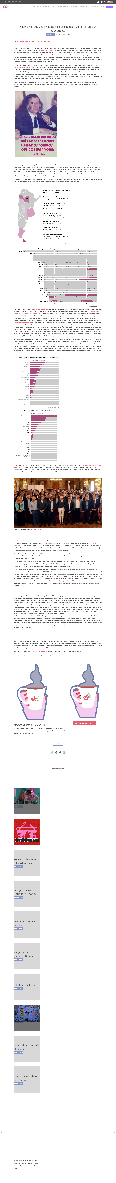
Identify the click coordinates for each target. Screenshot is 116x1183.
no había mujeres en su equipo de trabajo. (35, 353)
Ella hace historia (24, 985)
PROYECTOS (46, 6)
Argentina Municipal (35, 529)
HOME (33, 6)
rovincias (46, 554)
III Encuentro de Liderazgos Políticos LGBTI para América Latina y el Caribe (71, 581)
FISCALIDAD (95, 6)
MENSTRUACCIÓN (85, 6)
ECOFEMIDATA (74, 6)
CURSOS (54, 6)
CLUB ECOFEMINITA (63, 6)
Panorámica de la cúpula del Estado (24, 67)
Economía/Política (61, 34)
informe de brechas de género (48, 50)
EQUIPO (39, 6)
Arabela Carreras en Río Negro (38, 651)
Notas (68, 34)
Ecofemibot (110, 6)
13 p (42, 554)
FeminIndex (58, 744)
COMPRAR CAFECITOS (84, 723)
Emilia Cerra (34, 41)
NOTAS (102, 6)
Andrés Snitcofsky (44, 41)
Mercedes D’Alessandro (23, 41)
